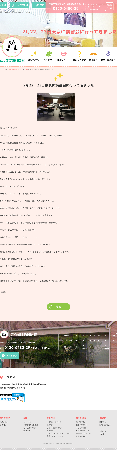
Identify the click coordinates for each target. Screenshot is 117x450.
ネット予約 (10, 355)
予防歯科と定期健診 (30, 425)
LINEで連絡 (19, 5)
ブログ (41, 5)
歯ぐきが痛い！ (82, 425)
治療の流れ (4, 422)
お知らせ (102, 431)
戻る (58, 307)
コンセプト (27, 422)
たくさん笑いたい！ (83, 436)
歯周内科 (50, 425)
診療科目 (3, 425)
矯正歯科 (50, 430)
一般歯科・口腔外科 (54, 422)
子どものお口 (81, 428)
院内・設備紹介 (108, 56)
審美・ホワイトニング (55, 436)
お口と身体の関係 (30, 428)
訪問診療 (26, 430)
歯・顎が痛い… (82, 422)
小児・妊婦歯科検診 (54, 428)
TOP (5, 69)
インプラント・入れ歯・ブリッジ (59, 433)
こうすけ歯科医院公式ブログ (15, 69)
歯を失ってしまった (83, 433)
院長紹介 (93, 56)
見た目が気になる (82, 430)
